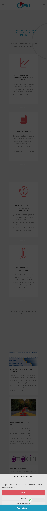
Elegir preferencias (23, 503)
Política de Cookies (17, 508)
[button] (44, 478)
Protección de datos (29, 508)
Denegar (23, 498)
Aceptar (23, 493)
